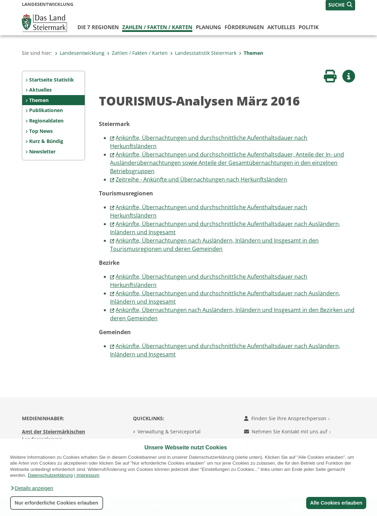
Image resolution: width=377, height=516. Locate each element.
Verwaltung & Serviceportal (169, 431)
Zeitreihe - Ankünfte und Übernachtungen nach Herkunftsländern (201, 179)
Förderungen (244, 27)
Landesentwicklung (79, 53)
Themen (251, 53)
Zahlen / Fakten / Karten (157, 27)
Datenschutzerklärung (50, 475)
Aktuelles (281, 27)
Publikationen (46, 110)
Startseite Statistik (51, 79)
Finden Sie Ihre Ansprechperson (287, 418)
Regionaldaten (46, 120)
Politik (309, 27)
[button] (31, 488)
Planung (208, 27)
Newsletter (42, 151)
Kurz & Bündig (46, 141)
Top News (41, 131)
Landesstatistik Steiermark (203, 53)
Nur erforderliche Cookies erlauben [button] (56, 503)
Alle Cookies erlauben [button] (336, 503)
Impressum (87, 475)
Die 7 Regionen (98, 27)
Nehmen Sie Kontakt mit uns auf (287, 431)
